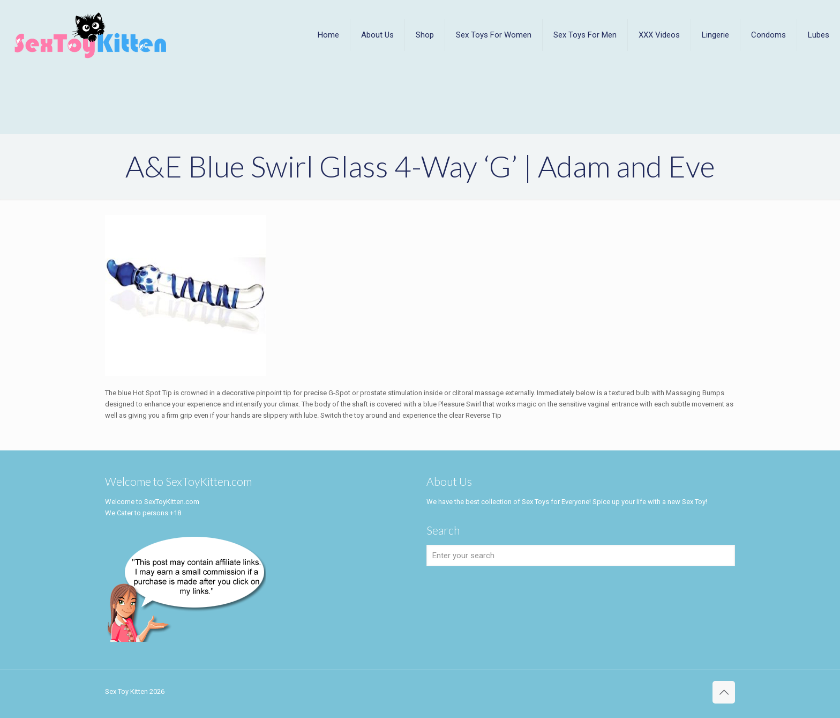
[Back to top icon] (723, 692)
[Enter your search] (580, 555)
